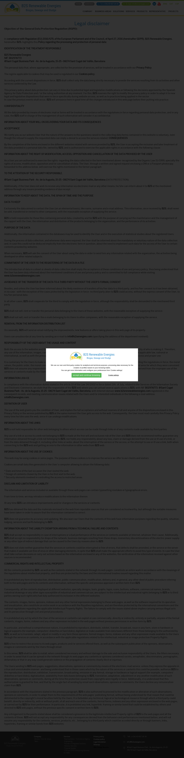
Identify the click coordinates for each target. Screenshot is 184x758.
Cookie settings (113, 352)
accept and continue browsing (86, 352)
